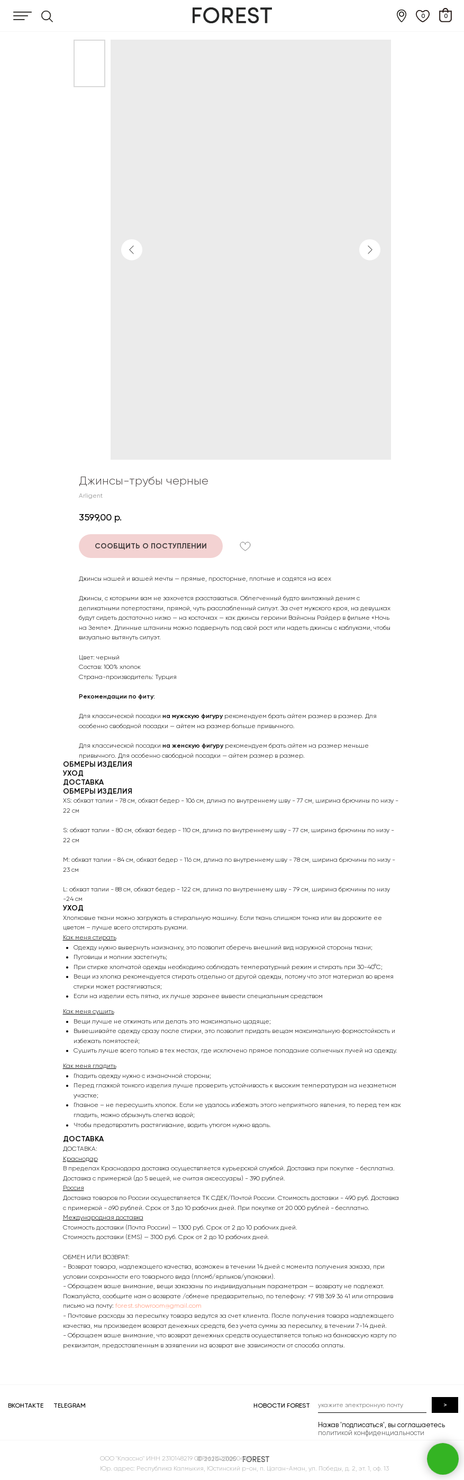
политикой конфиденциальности (371, 1433)
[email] (372, 1405)
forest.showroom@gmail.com (158, 1305)
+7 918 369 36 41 (328, 1296)
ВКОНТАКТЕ (25, 1405)
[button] (151, 546)
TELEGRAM (69, 1405)
